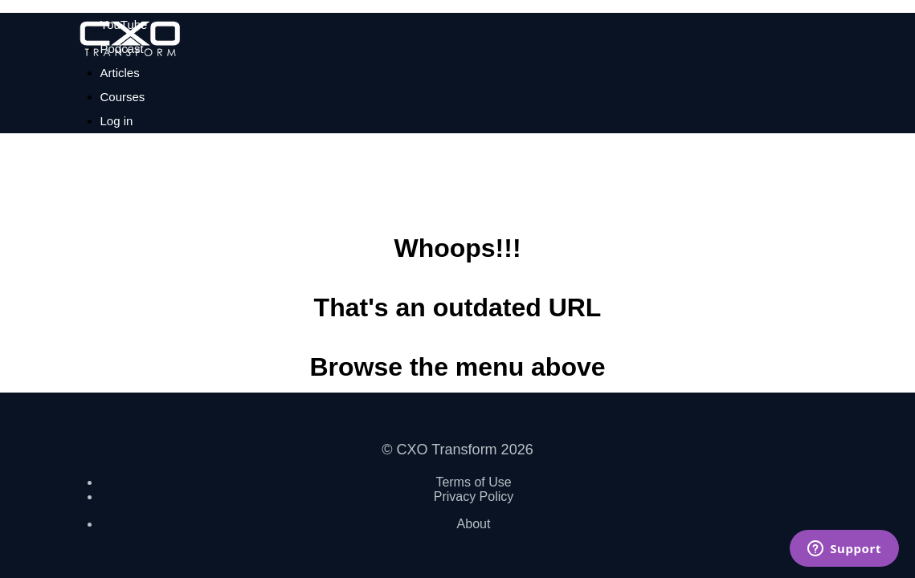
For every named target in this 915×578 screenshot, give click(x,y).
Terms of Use (473, 482)
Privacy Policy (474, 496)
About (474, 524)
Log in (116, 121)
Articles (120, 72)
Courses (122, 97)
